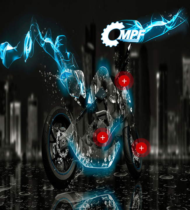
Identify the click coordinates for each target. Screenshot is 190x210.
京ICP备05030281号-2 (21, 204)
